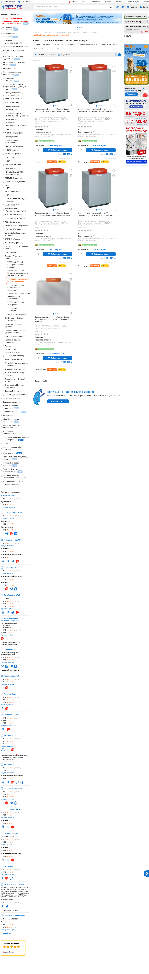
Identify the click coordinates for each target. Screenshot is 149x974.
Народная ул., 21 (11, 764)
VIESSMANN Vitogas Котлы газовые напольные (52, 120)
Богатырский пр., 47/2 (13, 512)
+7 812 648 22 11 (25, 2)
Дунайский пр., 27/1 (12, 595)
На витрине (58, 44)
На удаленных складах (89, 44)
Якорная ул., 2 (9, 866)
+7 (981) (7, 505)
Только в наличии (42, 44)
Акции (72, 2)
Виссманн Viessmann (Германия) (47, 119)
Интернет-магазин (8, 496)
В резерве (71, 44)
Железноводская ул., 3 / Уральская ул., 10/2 (14, 619)
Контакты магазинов (12, 492)
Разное (146, 2)
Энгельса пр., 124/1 (12, 833)
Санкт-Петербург (8, 2)
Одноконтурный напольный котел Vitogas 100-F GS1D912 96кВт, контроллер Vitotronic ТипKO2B (53, 319)
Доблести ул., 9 (10, 567)
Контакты (119, 2)
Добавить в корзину (57, 150)
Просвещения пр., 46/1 (13, 809)
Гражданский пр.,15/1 (13, 540)
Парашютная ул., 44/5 (13, 789)
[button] (53, 106)
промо (20, 440)
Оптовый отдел (133, 2)
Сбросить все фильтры (58, 401)
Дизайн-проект (136, 16)
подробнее (6, 933)
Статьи (83, 2)
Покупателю (95, 2)
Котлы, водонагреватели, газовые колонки (51, 117)
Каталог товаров (10, 14)
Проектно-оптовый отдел (14, 916)
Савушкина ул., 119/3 (12, 649)
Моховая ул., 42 (10, 735)
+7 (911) (7, 530)
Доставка (108, 2)
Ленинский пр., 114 (11, 694)
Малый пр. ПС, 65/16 (12, 715)
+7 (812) (11, 499)
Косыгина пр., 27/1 (11, 676)
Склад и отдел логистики (14, 884)
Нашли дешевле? (66, 158)
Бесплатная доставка (45, 141)
